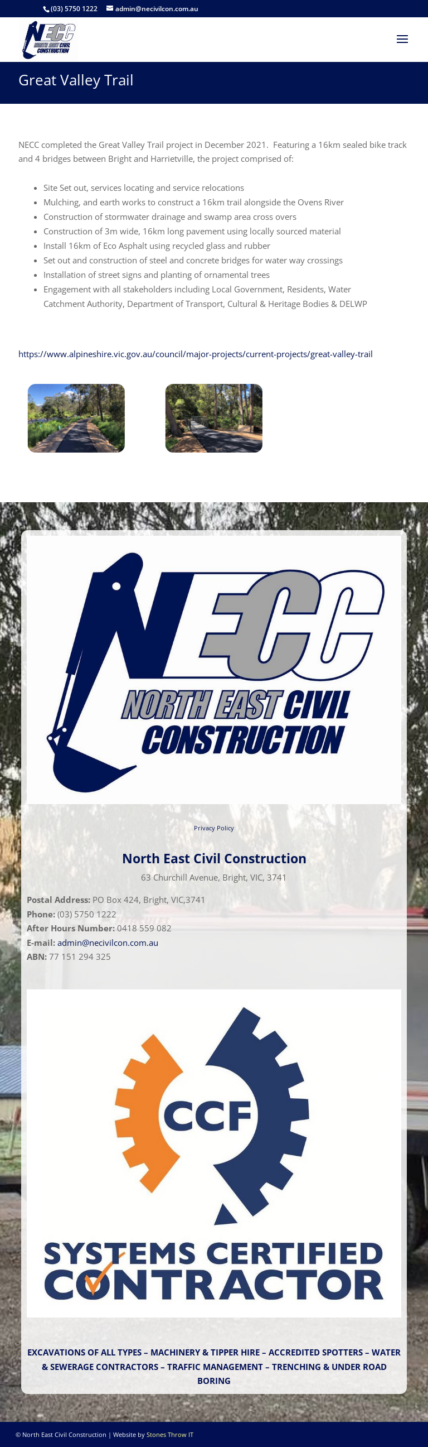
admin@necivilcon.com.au (107, 942)
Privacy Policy (214, 828)
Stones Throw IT (170, 1434)
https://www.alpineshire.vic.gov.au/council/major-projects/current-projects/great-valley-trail (195, 353)
